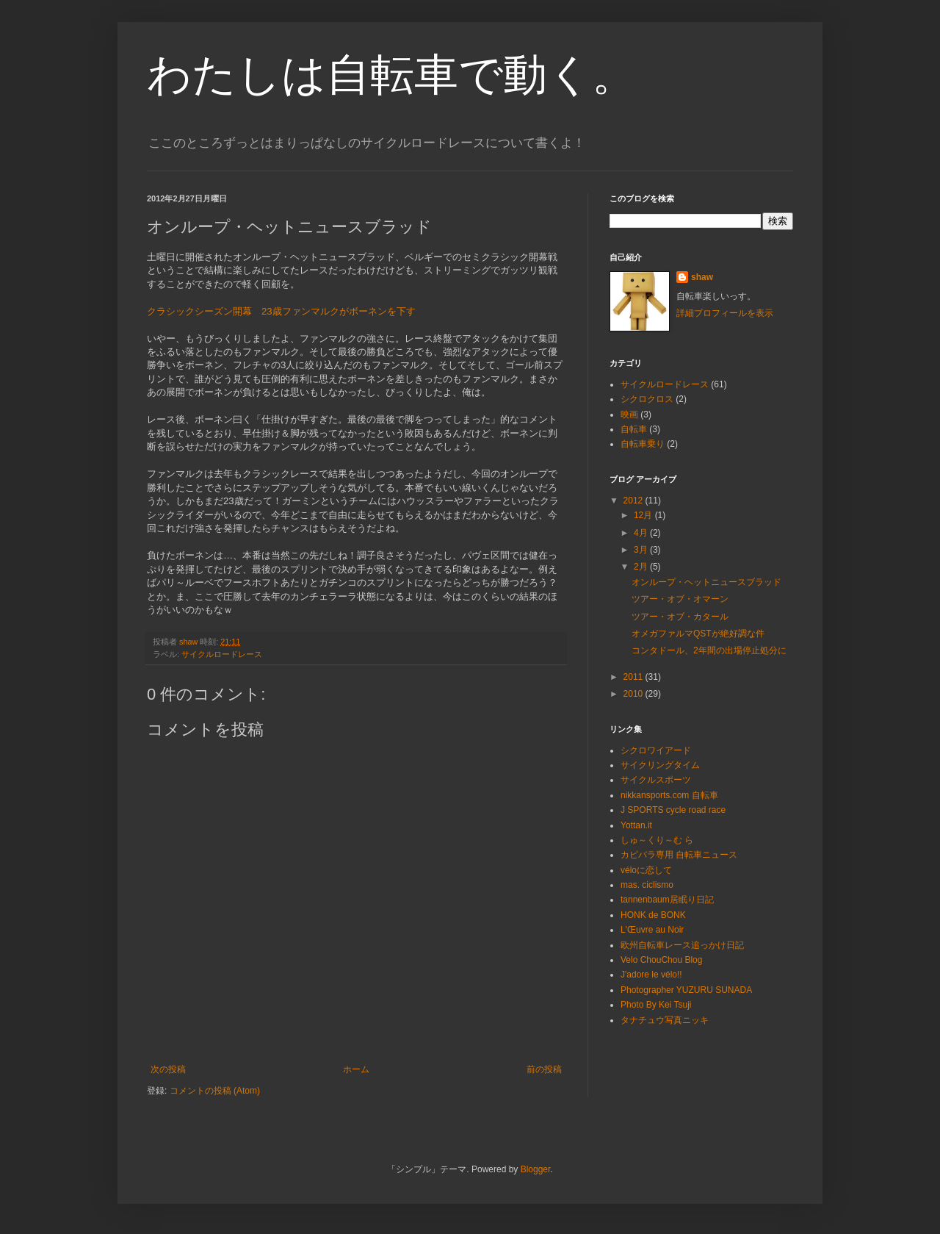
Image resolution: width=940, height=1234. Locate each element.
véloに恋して (646, 870)
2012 (634, 500)
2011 (634, 677)
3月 (642, 550)
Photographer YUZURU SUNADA (686, 990)
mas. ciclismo (647, 885)
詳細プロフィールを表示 (724, 313)
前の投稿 (544, 1069)
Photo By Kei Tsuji (656, 1005)
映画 (629, 414)
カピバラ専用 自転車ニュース (679, 855)
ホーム (356, 1069)
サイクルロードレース (221, 654)
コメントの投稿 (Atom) (215, 1091)
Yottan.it (636, 825)
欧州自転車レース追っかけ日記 (682, 945)
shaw (702, 277)
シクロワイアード (656, 750)
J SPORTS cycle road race (673, 810)
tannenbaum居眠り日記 (667, 899)
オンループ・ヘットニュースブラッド (706, 582)
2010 (634, 694)
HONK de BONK (653, 915)
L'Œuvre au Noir (652, 930)
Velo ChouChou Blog (661, 960)
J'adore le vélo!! (651, 974)
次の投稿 (168, 1069)
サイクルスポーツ (656, 780)
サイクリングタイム (660, 765)
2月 (642, 567)
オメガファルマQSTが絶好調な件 (698, 633)
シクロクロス (647, 399)
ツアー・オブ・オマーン (680, 599)
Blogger (536, 1169)
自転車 (634, 429)
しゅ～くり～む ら (657, 840)
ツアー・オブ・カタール (680, 616)
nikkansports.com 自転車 (669, 795)
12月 (644, 515)
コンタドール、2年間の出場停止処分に (709, 650)
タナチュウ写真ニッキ (665, 1020)
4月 (642, 533)
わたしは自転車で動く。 (391, 74)
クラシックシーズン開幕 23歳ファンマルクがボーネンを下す (281, 311)
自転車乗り (643, 444)
